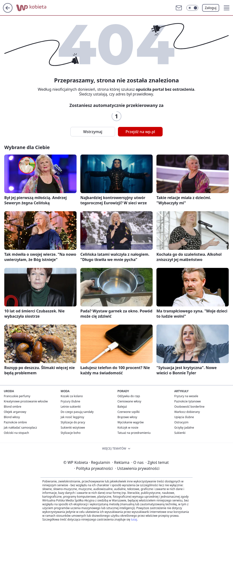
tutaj (134, 519)
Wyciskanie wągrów (130, 422)
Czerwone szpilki (128, 412)
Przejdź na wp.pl (140, 131)
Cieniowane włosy (129, 401)
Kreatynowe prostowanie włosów (26, 401)
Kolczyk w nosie (127, 428)
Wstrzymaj (92, 131)
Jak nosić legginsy (72, 417)
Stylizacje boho (71, 433)
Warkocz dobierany (187, 412)
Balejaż (122, 407)
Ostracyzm (181, 422)
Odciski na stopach (16, 433)
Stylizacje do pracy (73, 422)
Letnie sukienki (71, 407)
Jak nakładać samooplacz (20, 428)
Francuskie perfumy (17, 396)
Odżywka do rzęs (128, 396)
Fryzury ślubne (70, 401)
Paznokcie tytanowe (187, 401)
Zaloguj (211, 7)
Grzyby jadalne (184, 428)
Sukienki (179, 433)
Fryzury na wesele (186, 396)
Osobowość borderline (189, 407)
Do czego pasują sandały (77, 412)
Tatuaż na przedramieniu (134, 433)
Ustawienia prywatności (137, 468)
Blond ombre (12, 407)
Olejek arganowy (15, 412)
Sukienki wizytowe (73, 428)
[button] (192, 8)
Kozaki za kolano (72, 396)
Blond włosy (12, 417)
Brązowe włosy (127, 417)
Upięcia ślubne (184, 417)
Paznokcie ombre (15, 422)
